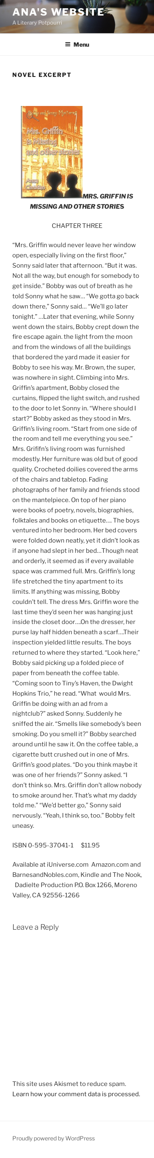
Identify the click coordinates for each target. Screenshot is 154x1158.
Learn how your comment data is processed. (76, 1094)
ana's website (58, 12)
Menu (77, 44)
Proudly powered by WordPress (53, 1138)
